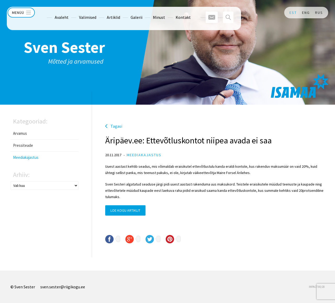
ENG (306, 12)
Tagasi (116, 126)
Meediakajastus (25, 157)
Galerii (127, 12)
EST (293, 12)
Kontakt (173, 12)
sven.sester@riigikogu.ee (62, 286)
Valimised (78, 12)
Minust (149, 12)
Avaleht (52, 12)
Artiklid (104, 12)
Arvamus (20, 133)
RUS (319, 12)
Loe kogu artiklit (125, 210)
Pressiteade (23, 145)
